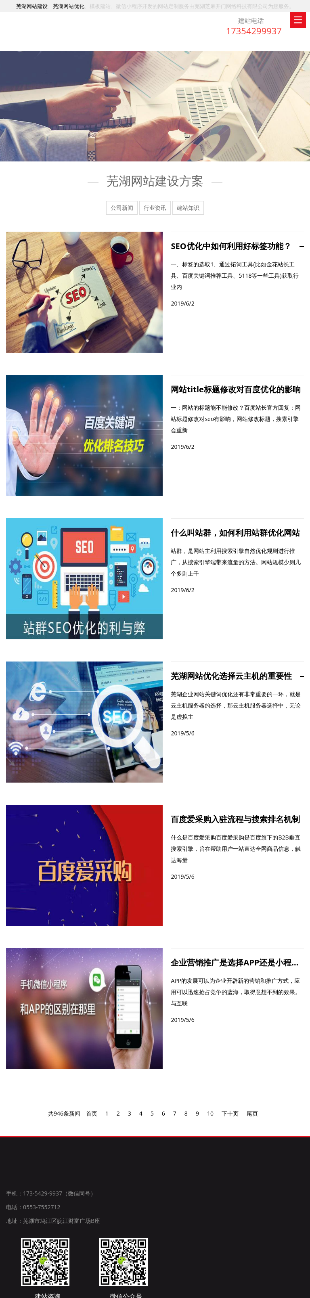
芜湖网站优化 (68, 6)
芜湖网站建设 (32, 6)
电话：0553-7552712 (33, 1213)
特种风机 (141, 1256)
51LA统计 (291, 1288)
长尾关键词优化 (258, 1288)
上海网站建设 (23, 1256)
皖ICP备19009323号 (211, 1288)
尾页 (252, 1118)
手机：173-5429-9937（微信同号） (51, 1199)
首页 (91, 1118)
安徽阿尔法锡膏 (65, 1256)
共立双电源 (172, 1256)
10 (210, 1118)
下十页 (230, 1118)
